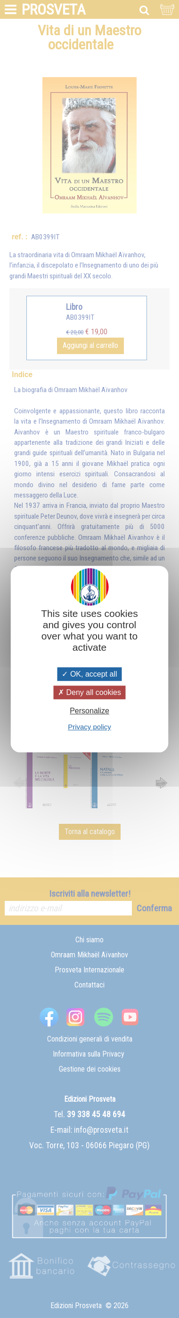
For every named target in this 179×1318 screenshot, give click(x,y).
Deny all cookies (89, 692)
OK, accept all (89, 674)
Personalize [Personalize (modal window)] (89, 711)
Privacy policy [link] (89, 727)
